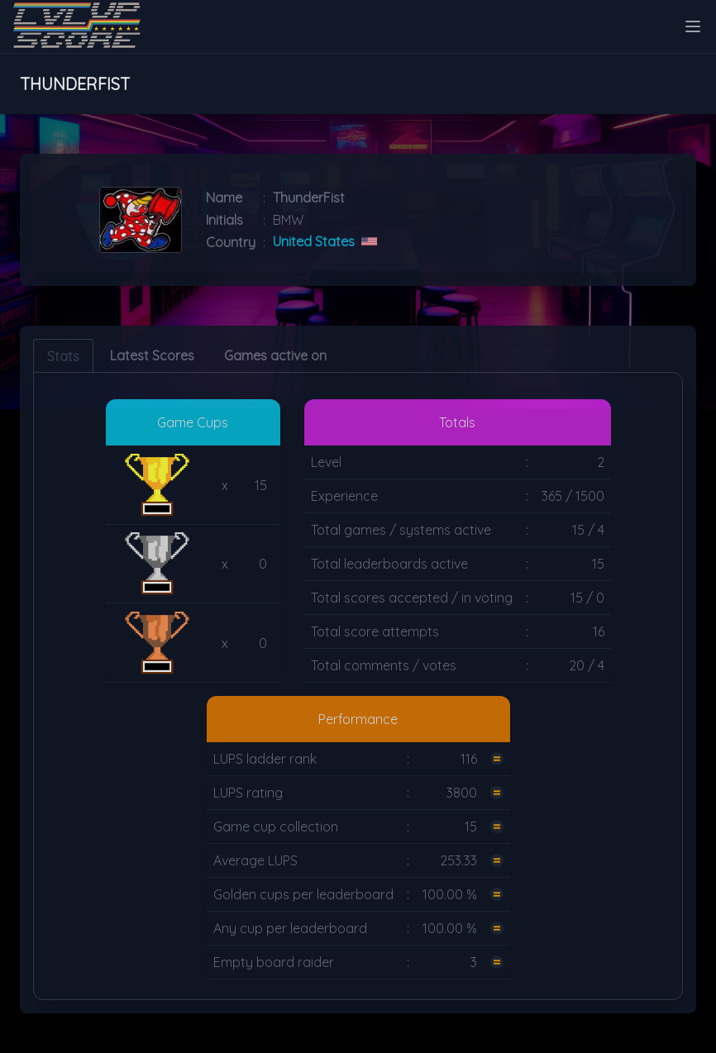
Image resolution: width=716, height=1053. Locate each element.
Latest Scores (152, 355)
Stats (63, 356)
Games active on (275, 355)
